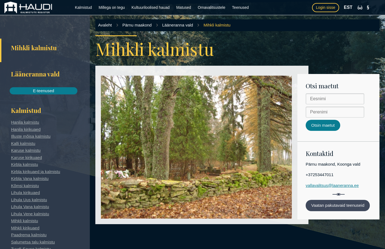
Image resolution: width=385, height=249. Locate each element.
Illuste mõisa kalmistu (31, 136)
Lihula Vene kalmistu (30, 213)
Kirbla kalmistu (24, 164)
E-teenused (43, 90)
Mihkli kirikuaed (25, 228)
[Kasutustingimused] (368, 7)
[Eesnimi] (335, 98)
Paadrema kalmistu (28, 234)
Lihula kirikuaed (25, 192)
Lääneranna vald (177, 25)
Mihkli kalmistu (24, 220)
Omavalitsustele (212, 7)
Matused (183, 7)
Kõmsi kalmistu (25, 185)
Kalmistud (83, 7)
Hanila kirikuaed (26, 129)
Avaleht (105, 25)
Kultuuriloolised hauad (151, 7)
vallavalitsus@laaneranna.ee (332, 185)
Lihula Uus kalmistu (29, 199)
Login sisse (325, 7)
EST (348, 7)
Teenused (240, 7)
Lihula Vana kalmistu (30, 206)
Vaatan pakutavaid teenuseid (337, 205)
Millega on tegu (112, 7)
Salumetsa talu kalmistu (33, 242)
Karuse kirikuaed (26, 157)
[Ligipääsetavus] (360, 7)
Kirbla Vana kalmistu (30, 178)
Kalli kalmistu (23, 143)
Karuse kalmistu (26, 150)
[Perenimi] (335, 112)
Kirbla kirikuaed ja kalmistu (35, 171)
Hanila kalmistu (25, 122)
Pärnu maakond (137, 25)
